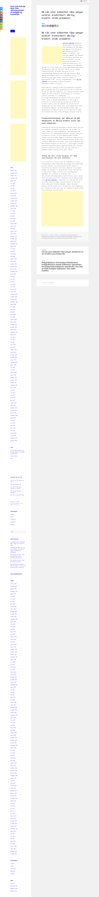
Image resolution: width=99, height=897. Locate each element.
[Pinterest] (53, 26)
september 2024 (13, 205)
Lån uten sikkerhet (68, 43)
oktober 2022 (13, 241)
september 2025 (13, 178)
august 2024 (13, 208)
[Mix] (1, 23)
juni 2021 (12, 279)
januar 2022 (13, 261)
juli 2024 (12, 210)
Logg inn (12, 883)
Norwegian (84, 1)
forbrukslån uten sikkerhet (48, 236)
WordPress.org (13, 891)
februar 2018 (13, 372)
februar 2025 (13, 193)
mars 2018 (12, 370)
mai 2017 (12, 395)
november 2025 (13, 173)
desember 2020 (13, 294)
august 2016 (13, 417)
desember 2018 (13, 354)
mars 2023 (12, 228)
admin (52, 235)
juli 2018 (12, 367)
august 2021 (13, 274)
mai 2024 (12, 216)
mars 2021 (12, 286)
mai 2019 (12, 342)
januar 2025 (13, 195)
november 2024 (13, 200)
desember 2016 (13, 407)
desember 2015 (13, 438)
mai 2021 (12, 281)
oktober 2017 (13, 382)
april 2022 (12, 253)
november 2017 (13, 380)
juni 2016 (12, 423)
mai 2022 (12, 251)
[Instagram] (55, 26)
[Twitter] (45, 26)
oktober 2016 (13, 412)
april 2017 (12, 397)
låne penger (65, 238)
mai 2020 (12, 311)
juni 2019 (12, 339)
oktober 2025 (13, 175)
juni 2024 (12, 213)
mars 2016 (12, 430)
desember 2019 (13, 324)
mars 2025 (12, 190)
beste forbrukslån (73, 235)
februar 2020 (13, 319)
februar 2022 (13, 258)
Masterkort (12, 522)
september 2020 (13, 301)
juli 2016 (12, 420)
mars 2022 (12, 256)
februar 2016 (13, 433)
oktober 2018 (13, 359)
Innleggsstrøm (13, 886)
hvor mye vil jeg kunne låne (17, 494)
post (11, 458)
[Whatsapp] (58, 26)
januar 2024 (13, 226)
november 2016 (13, 410)
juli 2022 (12, 248)
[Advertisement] (18, 56)
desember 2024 (13, 198)
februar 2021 (13, 289)
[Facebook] (43, 26)
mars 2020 (12, 317)
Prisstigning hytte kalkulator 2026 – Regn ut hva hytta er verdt (17, 543)
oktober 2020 (13, 299)
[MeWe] (1, 21)
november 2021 (13, 266)
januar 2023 (13, 233)
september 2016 (13, 415)
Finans (11, 517)
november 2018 (13, 357)
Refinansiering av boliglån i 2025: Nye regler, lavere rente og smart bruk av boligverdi (18, 566)
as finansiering (64, 235)
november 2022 (13, 238)
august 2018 (13, 364)
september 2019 (13, 332)
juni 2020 (12, 309)
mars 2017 (12, 400)
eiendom (12, 514)
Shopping (12, 524)
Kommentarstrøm (13, 888)
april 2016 (12, 428)
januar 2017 (13, 405)
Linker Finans (13, 456)
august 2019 (13, 334)
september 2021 (13, 271)
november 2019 (13, 327)
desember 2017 (13, 377)
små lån (70, 238)
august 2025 (13, 180)
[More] (1, 28)
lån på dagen (69, 236)
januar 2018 (13, 375)
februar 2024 (13, 223)
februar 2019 (13, 349)
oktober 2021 (13, 269)
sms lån (74, 238)
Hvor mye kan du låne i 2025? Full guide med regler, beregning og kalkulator (17, 556)
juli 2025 (12, 183)
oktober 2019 (13, 329)
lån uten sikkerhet (57, 238)
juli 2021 (12, 276)
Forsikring (12, 519)
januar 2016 (13, 435)
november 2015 (13, 440)
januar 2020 (13, 322)
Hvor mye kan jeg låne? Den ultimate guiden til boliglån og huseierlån (17, 10)
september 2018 (13, 362)
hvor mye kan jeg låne (15, 484)
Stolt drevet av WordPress (48, 282)
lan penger (50, 238)
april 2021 (12, 284)
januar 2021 (13, 291)
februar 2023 (13, 231)
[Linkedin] (50, 26)
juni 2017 (12, 392)
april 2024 (12, 218)
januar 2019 (13, 352)
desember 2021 (13, 263)
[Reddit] (48, 26)
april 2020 (12, 314)
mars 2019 (12, 347)
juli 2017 (12, 390)
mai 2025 (12, 188)
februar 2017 (13, 402)
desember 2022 (13, 236)
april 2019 (12, 344)
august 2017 (13, 387)
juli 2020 (12, 306)
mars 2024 (12, 221)
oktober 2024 (13, 203)
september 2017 (13, 385)
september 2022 (13, 243)
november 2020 (13, 296)
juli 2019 (12, 337)
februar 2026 (13, 170)
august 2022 (13, 246)
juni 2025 (12, 185)
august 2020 (13, 304)
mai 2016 (12, 425)
